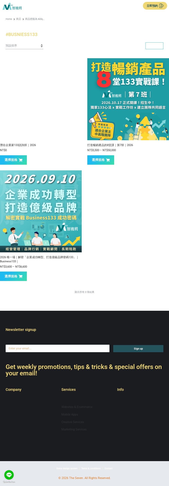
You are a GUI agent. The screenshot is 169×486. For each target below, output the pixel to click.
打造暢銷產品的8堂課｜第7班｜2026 (110, 145)
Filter (154, 46)
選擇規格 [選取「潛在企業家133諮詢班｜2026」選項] (13, 160)
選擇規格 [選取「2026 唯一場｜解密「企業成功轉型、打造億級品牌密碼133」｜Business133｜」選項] (13, 276)
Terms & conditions (91, 468)
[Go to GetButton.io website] (9, 482)
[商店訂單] (24, 45)
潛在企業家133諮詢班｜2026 (18, 145)
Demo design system (67, 468)
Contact (108, 468)
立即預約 (155, 6)
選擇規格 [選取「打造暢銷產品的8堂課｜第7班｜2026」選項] (101, 160)
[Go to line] (9, 475)
